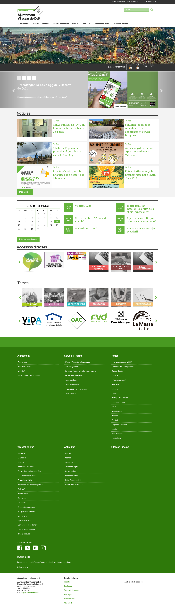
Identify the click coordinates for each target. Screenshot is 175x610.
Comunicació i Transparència (123, 367)
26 (57, 225)
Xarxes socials (70, 471)
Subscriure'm (22, 567)
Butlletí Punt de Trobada (74, 485)
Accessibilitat (69, 599)
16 (38, 222)
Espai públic (116, 438)
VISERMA (21, 371)
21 (25, 225)
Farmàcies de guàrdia (26, 529)
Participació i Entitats (120, 398)
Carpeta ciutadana (72, 384)
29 (32, 229)
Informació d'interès (26, 467)
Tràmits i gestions (72, 367)
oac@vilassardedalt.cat (29, 593)
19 (57, 222)
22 (32, 225)
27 (19, 229)
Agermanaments (24, 520)
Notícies (68, 453)
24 (44, 225)
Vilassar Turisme (121, 24)
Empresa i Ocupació (119, 402)
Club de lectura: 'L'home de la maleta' (92, 219)
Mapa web (68, 603)
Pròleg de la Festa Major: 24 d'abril (141, 230)
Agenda (68, 458)
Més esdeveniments (28, 239)
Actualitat (22, 453)
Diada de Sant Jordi (86, 228)
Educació (115, 389)
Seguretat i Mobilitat (119, 425)
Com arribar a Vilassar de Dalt (29, 471)
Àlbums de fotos (71, 476)
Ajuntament (22, 24)
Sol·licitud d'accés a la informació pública (80, 371)
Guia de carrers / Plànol (27, 476)
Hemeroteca (70, 462)
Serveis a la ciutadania (73, 375)
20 (19, 225)
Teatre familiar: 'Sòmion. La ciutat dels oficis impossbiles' (140, 208)
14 (25, 222)
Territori (115, 420)
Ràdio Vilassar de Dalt (73, 480)
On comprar (22, 516)
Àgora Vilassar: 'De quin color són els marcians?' (141, 219)
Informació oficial (24, 367)
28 (25, 229)
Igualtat (114, 429)
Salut (114, 407)
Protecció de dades (71, 590)
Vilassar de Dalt (102, 24)
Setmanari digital (71, 467)
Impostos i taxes (71, 380)
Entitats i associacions (26, 507)
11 (51, 218)
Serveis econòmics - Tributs (65, 24)
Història (21, 462)
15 (32, 222)
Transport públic (24, 534)
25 (51, 225)
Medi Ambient (117, 434)
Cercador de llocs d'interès (28, 525)
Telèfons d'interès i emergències (30, 485)
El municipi (22, 458)
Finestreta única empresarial (76, 389)
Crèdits (67, 582)
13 (19, 222)
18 (51, 222)
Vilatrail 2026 (83, 205)
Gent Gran (115, 384)
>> (48, 206)
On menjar (22, 498)
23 (38, 225)
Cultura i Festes (118, 371)
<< (28, 206)
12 (57, 218)
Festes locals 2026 (25, 480)
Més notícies (25, 192)
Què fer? (21, 489)
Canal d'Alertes (70, 393)
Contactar (68, 586)
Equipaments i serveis (26, 511)
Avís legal (68, 595)
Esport (114, 393)
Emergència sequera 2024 (122, 362)
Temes (86, 24)
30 (38, 229)
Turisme (115, 375)
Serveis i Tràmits (41, 24)
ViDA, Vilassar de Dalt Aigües (29, 375)
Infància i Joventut (119, 380)
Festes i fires (23, 494)
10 (44, 218)
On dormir (22, 503)
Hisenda (115, 416)
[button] (13, 89)
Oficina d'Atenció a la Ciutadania (77, 362)
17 (44, 222)
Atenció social (117, 411)
